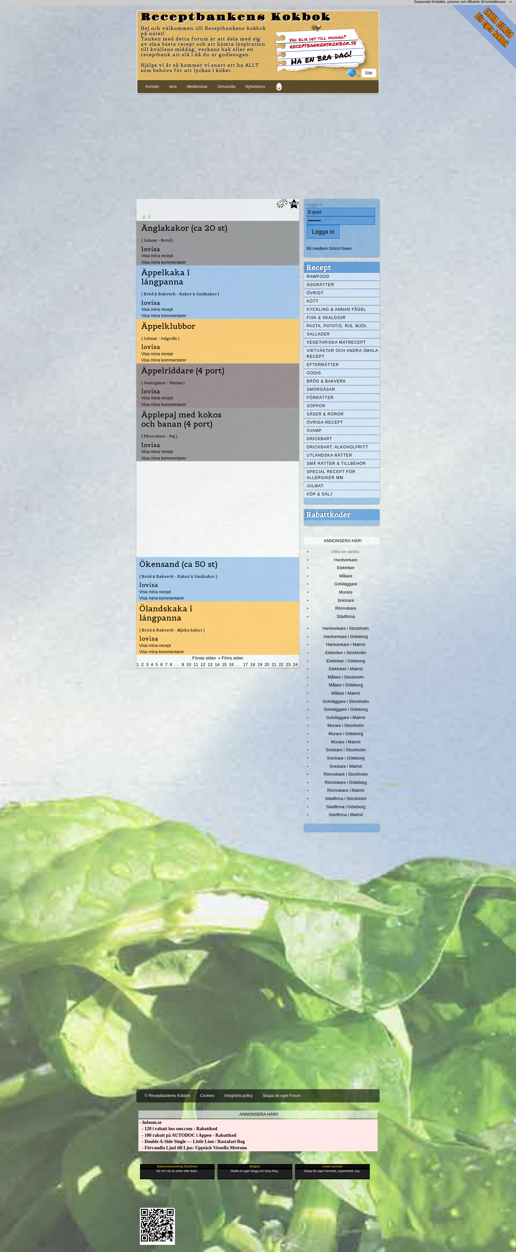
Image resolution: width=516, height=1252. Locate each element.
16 (231, 664)
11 (196, 664)
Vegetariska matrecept (336, 342)
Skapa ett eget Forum (281, 1095)
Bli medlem (317, 248)
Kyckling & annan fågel (336, 309)
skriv (173, 86)
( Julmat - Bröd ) (157, 240)
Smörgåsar (321, 389)
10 (188, 664)
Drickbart (319, 439)
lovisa (150, 249)
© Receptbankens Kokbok (167, 1095)
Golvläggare (345, 583)
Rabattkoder (328, 514)
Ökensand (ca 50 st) (178, 564)
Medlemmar (197, 86)
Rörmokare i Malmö (345, 790)
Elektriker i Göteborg (345, 660)
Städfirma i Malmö (346, 814)
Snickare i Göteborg (345, 758)
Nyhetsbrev (255, 86)
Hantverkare (346, 559)
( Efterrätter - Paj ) (159, 436)
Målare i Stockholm (346, 677)
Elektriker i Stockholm (345, 652)
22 (281, 664)
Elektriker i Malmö (346, 668)
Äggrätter (320, 284)
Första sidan (204, 657)
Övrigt (315, 293)
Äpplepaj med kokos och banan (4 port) (181, 419)
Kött (312, 301)
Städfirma (346, 616)
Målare (345, 575)
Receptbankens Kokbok (236, 17)
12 (202, 664)
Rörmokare (345, 608)
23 (288, 664)
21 (273, 664)
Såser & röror (325, 414)
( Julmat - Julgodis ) (160, 338)
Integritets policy (238, 1095)
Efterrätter (323, 364)
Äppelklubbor (168, 326)
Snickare (346, 600)
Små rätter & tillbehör (336, 463)
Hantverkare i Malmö (345, 644)
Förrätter (320, 397)
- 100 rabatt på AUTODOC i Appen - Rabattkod (187, 1135)
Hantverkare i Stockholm (345, 628)
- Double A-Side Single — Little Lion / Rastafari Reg (191, 1141)
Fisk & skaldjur (326, 317)
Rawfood (318, 276)
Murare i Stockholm (345, 725)
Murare (345, 592)
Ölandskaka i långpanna (165, 613)
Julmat (315, 486)
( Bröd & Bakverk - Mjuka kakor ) (172, 629)
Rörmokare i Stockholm (346, 774)
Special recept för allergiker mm (331, 474)
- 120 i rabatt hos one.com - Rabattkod (177, 1128)
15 (224, 664)
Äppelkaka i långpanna (165, 277)
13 (210, 664)
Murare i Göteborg (345, 733)
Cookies (207, 1095)
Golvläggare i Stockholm (346, 701)
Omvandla (227, 86)
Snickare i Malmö (345, 766)
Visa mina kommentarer (163, 262)
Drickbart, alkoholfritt (337, 447)
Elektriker (346, 567)
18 (252, 664)
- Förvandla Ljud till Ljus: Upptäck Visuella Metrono (192, 1147)
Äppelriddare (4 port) (182, 370)
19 (259, 664)
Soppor (316, 406)
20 (267, 664)
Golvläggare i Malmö (345, 717)
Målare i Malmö (346, 693)
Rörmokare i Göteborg (346, 782)
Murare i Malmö (346, 741)
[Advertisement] (258, 145)
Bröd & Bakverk (326, 381)
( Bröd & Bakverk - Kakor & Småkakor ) (180, 293)
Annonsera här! (343, 540)
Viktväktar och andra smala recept (342, 353)
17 (245, 664)
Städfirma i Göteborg (345, 806)
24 (295, 664)
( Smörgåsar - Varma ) (163, 382)
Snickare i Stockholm (346, 749)
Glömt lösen (340, 248)
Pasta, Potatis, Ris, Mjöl (337, 326)
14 (217, 664)
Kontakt (152, 86)
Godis (314, 373)
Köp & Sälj (319, 494)
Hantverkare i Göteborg (346, 636)
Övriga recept (325, 422)
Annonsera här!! (258, 1114)
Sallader (318, 334)
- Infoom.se (149, 1122)
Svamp (314, 430)
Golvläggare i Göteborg (346, 709)
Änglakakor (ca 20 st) (184, 228)
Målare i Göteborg (346, 684)
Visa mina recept (157, 255)
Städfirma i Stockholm (345, 798)
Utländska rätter (329, 455)
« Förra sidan (230, 657)
